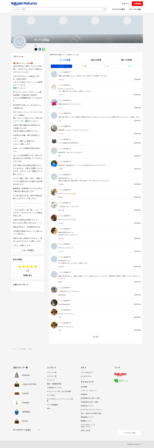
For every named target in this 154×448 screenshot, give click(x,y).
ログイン (125, 4)
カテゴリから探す (118, 9)
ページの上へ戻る (129, 433)
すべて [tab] (61, 66)
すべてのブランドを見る (22, 430)
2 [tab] (129, 66)
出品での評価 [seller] (96, 60)
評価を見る (27, 275)
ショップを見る (28, 250)
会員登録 (137, 4)
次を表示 (96, 337)
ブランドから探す (135, 9)
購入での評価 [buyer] (126, 60)
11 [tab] (107, 66)
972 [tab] (83, 66)
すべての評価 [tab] (65, 60)
